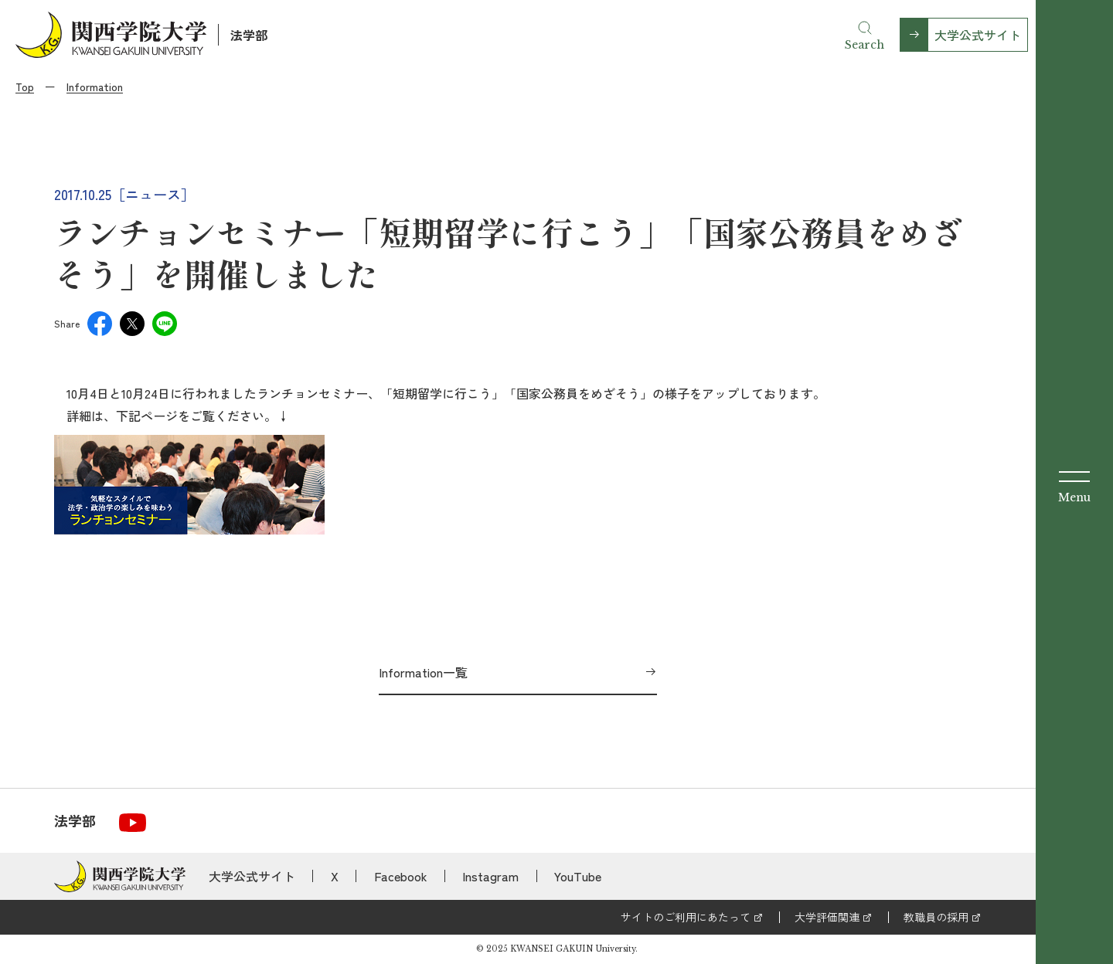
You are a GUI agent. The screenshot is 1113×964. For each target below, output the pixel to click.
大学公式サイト (977, 34)
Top (24, 86)
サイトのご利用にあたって (686, 917)
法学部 (248, 34)
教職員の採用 (936, 917)
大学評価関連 (827, 917)
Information (94, 86)
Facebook (400, 876)
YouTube (577, 876)
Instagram (490, 876)
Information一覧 (423, 672)
